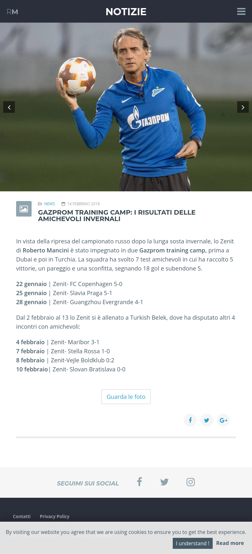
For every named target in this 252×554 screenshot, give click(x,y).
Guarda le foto (126, 396)
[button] (9, 107)
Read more (230, 543)
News (49, 204)
